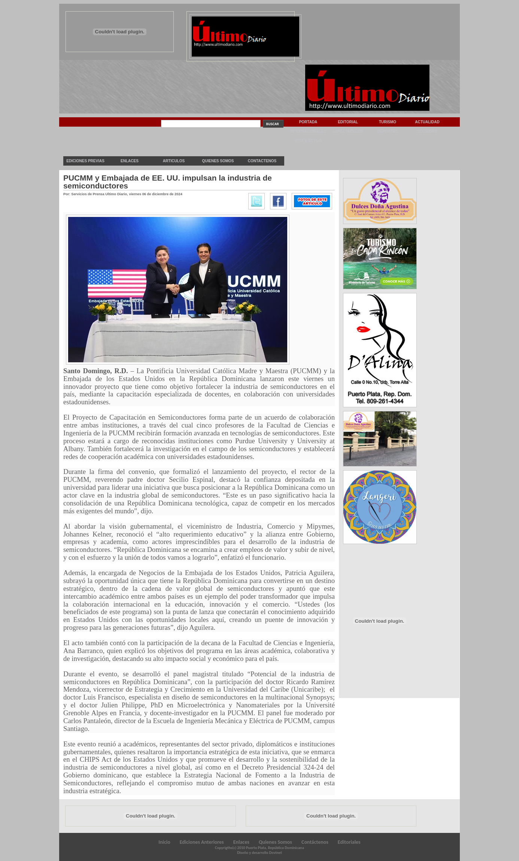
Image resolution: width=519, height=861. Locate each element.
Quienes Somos (218, 161)
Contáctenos (314, 842)
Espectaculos (348, 131)
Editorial (348, 122)
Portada (308, 122)
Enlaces (130, 161)
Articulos (174, 161)
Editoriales (349, 842)
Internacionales (308, 131)
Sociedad (427, 131)
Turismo (387, 122)
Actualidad (427, 122)
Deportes (387, 131)
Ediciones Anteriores (202, 842)
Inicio (164, 842)
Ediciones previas (85, 161)
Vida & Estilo (308, 141)
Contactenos (262, 161)
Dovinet (275, 852)
